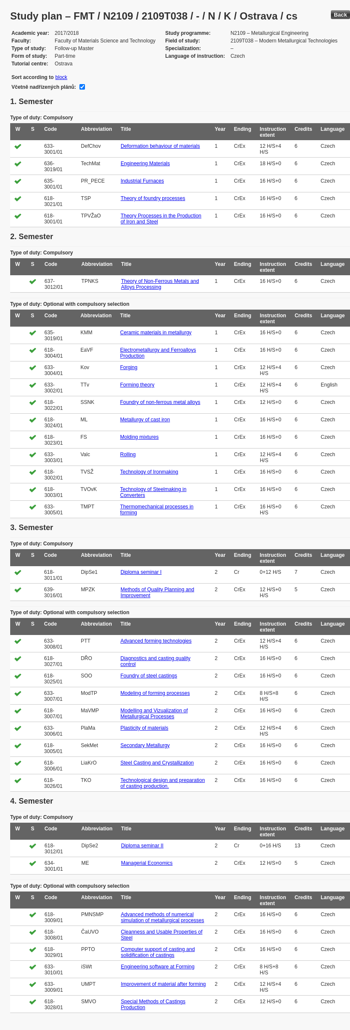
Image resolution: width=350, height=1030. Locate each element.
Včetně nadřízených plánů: (43, 87)
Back (340, 14)
